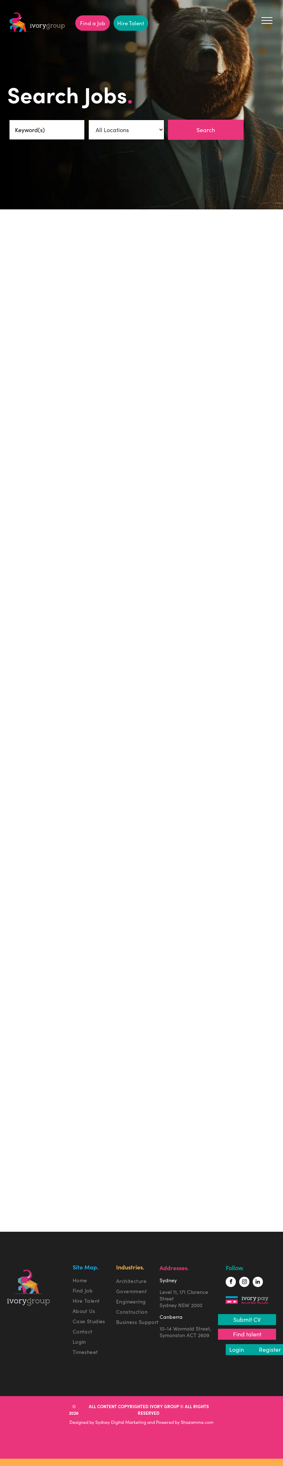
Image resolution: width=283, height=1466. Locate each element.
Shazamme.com (197, 1422)
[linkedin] (258, 1283)
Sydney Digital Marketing (120, 1422)
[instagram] (244, 1283)
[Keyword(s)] (47, 130)
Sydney (168, 1280)
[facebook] (231, 1283)
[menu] (266, 20)
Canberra (171, 1317)
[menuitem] (96, 1280)
